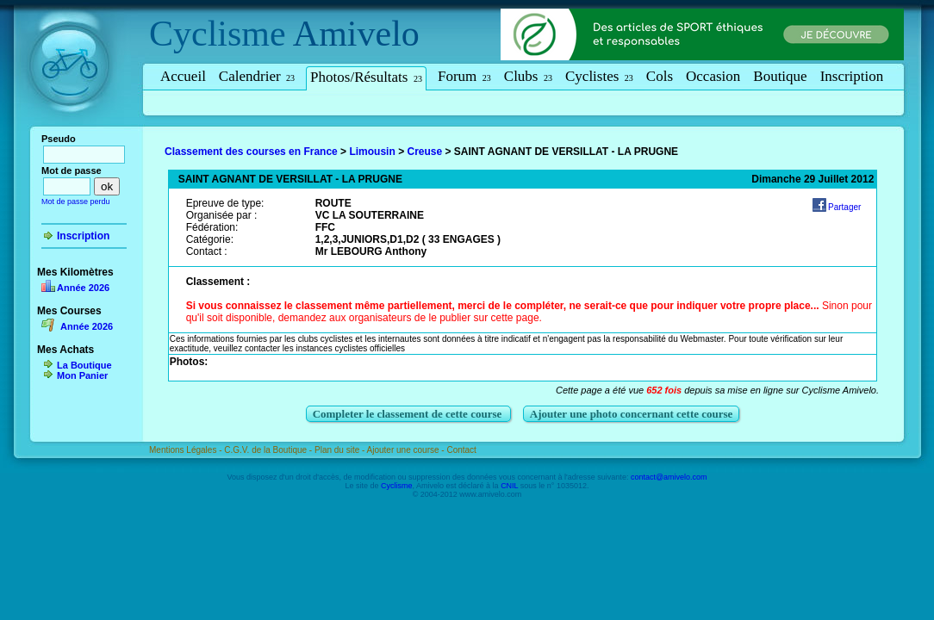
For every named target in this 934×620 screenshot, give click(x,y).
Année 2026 (83, 287)
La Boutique (84, 365)
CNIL (509, 485)
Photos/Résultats (366, 77)
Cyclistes (599, 76)
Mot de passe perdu (75, 201)
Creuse (424, 152)
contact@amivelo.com (669, 477)
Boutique (779, 76)
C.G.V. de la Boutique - (269, 450)
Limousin (372, 152)
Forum (464, 76)
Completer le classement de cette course (409, 413)
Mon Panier (82, 375)
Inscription (852, 76)
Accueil (183, 76)
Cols (659, 76)
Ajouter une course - (407, 450)
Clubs (528, 76)
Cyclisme (217, 33)
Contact (461, 450)
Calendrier (257, 76)
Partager (844, 207)
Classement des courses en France (251, 152)
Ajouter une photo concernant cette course (631, 413)
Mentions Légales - (186, 450)
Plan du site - (340, 450)
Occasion (713, 76)
